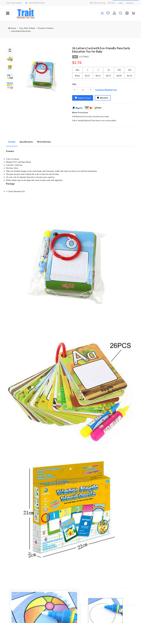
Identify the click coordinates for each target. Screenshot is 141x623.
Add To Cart (82, 97)
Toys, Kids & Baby (27, 28)
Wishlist (102, 98)
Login (120, 3)
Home (12, 28)
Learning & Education (21, 31)
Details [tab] (11, 141)
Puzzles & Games (45, 28)
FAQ (111, 3)
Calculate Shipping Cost (106, 90)
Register (130, 3)
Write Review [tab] (44, 141)
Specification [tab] (26, 141)
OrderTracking (97, 3)
